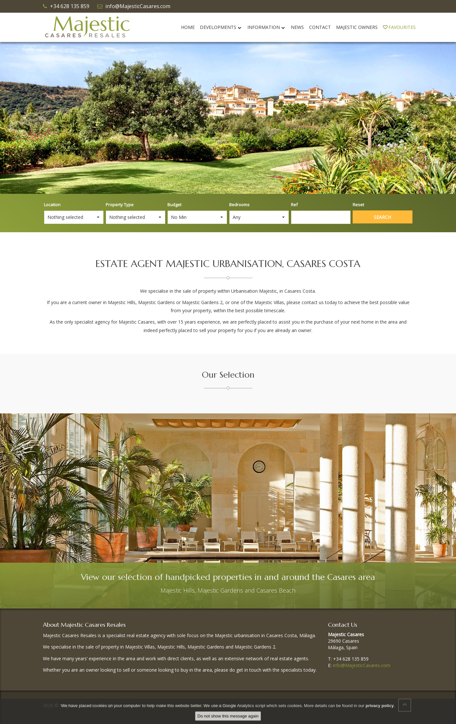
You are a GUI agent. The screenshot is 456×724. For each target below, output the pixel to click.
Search (382, 217)
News (297, 27)
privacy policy (380, 705)
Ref (294, 205)
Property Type (120, 205)
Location (52, 205)
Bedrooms (239, 205)
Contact (320, 27)
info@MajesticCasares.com (137, 6)
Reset (358, 205)
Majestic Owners (357, 27)
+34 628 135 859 (69, 6)
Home (188, 27)
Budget (174, 205)
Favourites (399, 27)
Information (266, 27)
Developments (221, 27)
